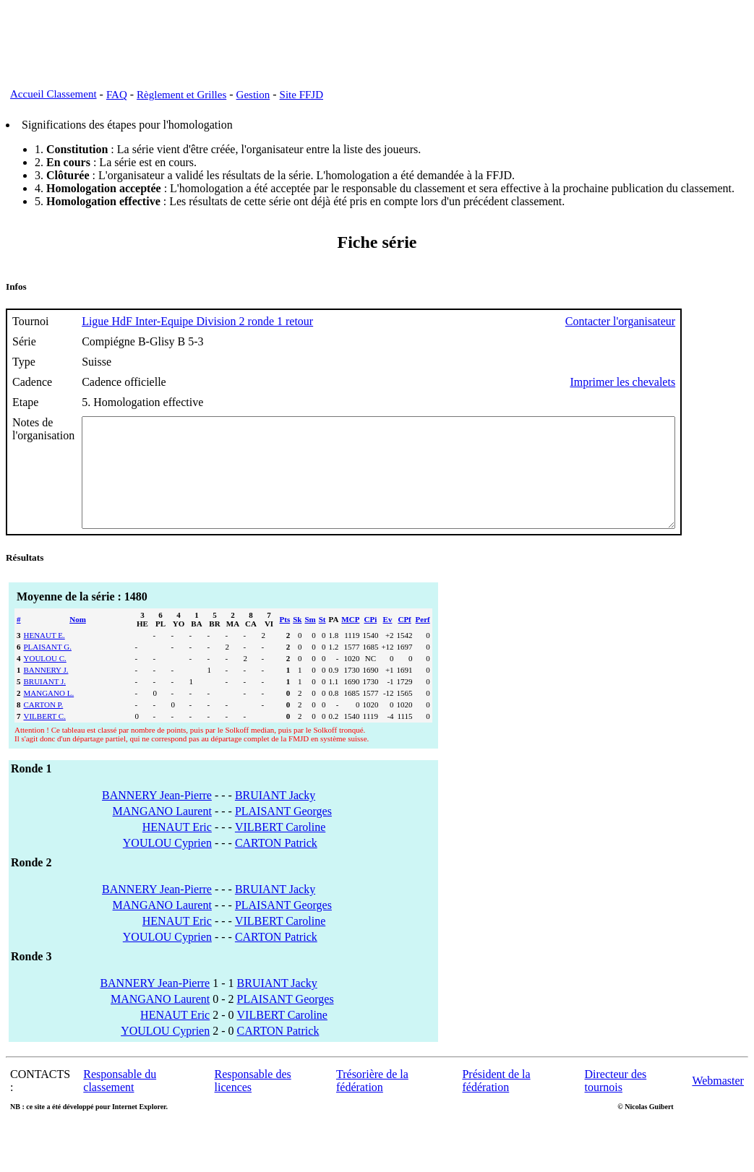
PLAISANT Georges (283, 833)
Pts (285, 641)
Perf (423, 641)
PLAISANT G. (48, 668)
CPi (370, 641)
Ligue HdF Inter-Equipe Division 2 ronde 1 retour (197, 321)
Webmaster (718, 1102)
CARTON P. (44, 726)
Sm (309, 641)
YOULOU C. (45, 680)
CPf (404, 641)
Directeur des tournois (616, 1102)
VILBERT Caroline (280, 849)
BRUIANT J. (45, 703)
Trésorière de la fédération (372, 1102)
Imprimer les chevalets (694, 382)
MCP (350, 641)
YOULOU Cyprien (167, 864)
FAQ (116, 94)
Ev (388, 641)
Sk (297, 641)
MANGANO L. (49, 714)
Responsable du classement (119, 1102)
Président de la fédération (496, 1102)
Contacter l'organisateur (692, 321)
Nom (77, 641)
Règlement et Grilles (181, 94)
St (322, 641)
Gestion (253, 94)
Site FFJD (301, 94)
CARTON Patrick (276, 864)
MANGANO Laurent (162, 833)
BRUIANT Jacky (275, 817)
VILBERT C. (45, 737)
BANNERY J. (46, 691)
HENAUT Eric (177, 849)
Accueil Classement (53, 94)
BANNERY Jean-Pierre (157, 817)
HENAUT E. (44, 656)
